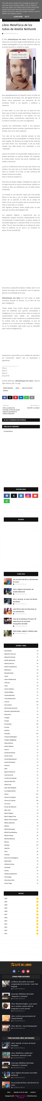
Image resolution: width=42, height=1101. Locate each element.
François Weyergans (21, 737)
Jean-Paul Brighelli (21, 788)
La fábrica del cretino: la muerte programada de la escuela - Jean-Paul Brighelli (24, 984)
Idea (21, 768)
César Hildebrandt (21, 679)
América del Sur (21, 663)
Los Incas (21, 803)
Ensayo (21, 721)
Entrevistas (21, 724)
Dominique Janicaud (21, 708)
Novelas (5, 390)
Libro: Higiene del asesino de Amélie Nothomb (23, 590)
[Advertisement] (21, 271)
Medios (21, 826)
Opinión (21, 848)
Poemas (21, 854)
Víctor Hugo (21, 883)
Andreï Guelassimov (21, 666)
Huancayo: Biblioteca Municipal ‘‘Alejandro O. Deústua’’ (22, 995)
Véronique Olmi (21, 880)
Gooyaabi (21, 1097)
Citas (21, 686)
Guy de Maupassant (21, 759)
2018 (21, 911)
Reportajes (21, 861)
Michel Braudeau (21, 829)
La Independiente (21, 791)
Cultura (21, 702)
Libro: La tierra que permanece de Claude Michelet (23, 1017)
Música (21, 842)
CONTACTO (33, 1092)
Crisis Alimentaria (21, 698)
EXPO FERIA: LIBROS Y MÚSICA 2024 (25, 631)
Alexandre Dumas (21, 657)
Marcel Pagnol (21, 813)
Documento (21, 705)
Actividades (21, 651)
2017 (21, 914)
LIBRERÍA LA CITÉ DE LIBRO (21, 1092)
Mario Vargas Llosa (21, 816)
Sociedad (21, 867)
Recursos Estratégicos (21, 858)
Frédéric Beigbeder (21, 740)
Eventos (21, 730)
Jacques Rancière (21, 781)
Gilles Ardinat (21, 743)
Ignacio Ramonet (21, 772)
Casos (21, 676)
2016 (21, 917)
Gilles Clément (21, 746)
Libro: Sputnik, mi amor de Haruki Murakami (25, 600)
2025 (21, 898)
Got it (27, 17)
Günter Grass (21, 756)
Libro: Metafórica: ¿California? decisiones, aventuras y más (22, 1054)
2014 (21, 924)
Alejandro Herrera (21, 654)
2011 (21, 933)
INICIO (8, 1092)
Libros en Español (21, 797)
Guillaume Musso (21, 753)
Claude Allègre (21, 692)
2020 (21, 905)
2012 (21, 930)
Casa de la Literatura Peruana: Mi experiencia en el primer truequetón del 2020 (24, 621)
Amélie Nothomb (8, 388)
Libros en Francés (27, 388)
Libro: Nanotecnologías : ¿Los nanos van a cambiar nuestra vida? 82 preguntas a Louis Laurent (24, 1006)
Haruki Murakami (21, 762)
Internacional (21, 775)
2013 (21, 927)
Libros (17, 388)
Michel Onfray (21, 835)
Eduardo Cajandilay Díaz (21, 711)
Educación (21, 714)
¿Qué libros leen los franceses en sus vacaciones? (24, 610)
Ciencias (21, 682)
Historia (21, 765)
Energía (21, 717)
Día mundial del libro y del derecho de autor (25, 580)
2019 (21, 908)
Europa (21, 727)
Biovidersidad (21, 673)
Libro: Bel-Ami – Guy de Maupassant (24, 1026)
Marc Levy (21, 810)
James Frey (21, 784)
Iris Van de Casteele (21, 778)
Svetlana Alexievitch (21, 874)
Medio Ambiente (21, 823)
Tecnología (21, 877)
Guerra (21, 749)
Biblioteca (21, 670)
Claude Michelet (21, 695)
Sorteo (21, 870)
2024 (21, 902)
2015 (21, 921)
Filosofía (21, 733)
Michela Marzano (21, 839)
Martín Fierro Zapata (21, 819)
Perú (21, 851)
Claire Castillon (21, 689)
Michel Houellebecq (21, 832)
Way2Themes (22, 1096)
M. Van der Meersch (21, 807)
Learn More (18, 17)
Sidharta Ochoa (21, 864)
